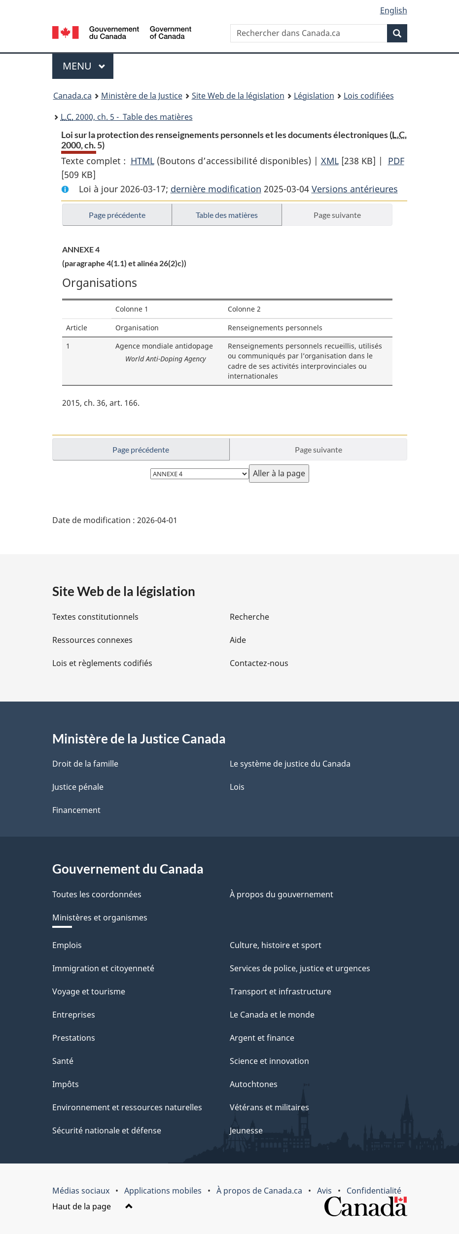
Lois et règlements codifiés (102, 663)
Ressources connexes (92, 640)
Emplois (67, 945)
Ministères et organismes (99, 917)
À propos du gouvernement (281, 894)
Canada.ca (72, 95)
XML (330, 161)
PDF (396, 161)
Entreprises (73, 1014)
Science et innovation (269, 1061)
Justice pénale (78, 786)
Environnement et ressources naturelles (127, 1107)
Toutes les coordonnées (96, 894)
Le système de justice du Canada (290, 763)
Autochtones (254, 1084)
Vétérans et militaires (269, 1107)
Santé (62, 1061)
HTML (142, 161)
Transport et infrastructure (280, 991)
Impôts (65, 1084)
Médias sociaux (80, 1190)
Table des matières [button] (227, 214)
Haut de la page (92, 1206)
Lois (237, 786)
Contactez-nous (259, 663)
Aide (238, 640)
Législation (314, 95)
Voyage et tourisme (88, 991)
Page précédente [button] (117, 214)
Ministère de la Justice (141, 95)
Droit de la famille (85, 763)
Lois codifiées (369, 95)
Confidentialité (374, 1190)
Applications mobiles (163, 1190)
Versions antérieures (355, 189)
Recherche (249, 616)
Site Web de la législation (238, 95)
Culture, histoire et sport (275, 945)
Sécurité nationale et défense (106, 1130)
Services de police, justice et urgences (300, 968)
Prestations (73, 1037)
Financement (76, 810)
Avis (324, 1190)
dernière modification (216, 189)
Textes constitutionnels (95, 616)
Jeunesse (246, 1130)
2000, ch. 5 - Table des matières (127, 116)
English (393, 10)
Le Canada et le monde (272, 1014)
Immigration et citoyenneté (103, 968)
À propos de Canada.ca (259, 1190)
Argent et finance (262, 1037)
